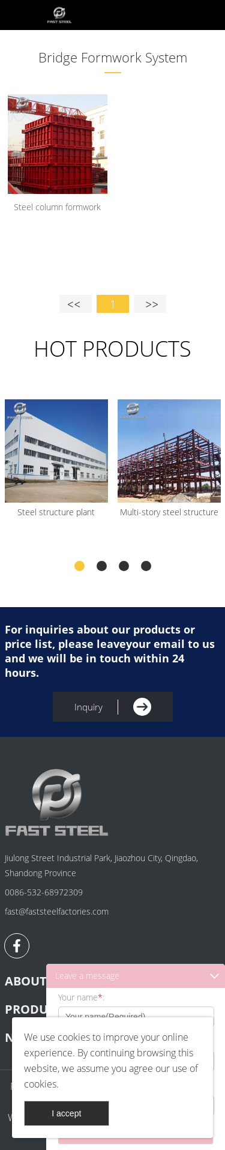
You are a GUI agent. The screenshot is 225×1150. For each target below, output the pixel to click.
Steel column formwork (57, 207)
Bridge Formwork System (112, 57)
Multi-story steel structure (169, 512)
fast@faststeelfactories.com (57, 911)
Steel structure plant (56, 512)
